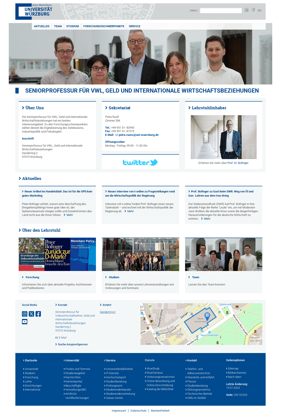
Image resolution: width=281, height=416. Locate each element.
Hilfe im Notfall (196, 398)
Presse (191, 382)
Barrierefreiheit (160, 410)
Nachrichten (72, 378)
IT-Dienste (111, 373)
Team (58, 26)
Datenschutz (138, 410)
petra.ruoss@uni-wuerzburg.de (139, 134)
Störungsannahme (198, 390)
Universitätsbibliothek (118, 369)
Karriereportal (73, 382)
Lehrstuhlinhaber (209, 107)
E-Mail (63, 337)
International (31, 390)
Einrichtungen (32, 386)
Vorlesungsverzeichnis (160, 377)
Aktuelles (41, 26)
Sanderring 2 (107, 312)
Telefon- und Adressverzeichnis (198, 371)
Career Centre (113, 398)
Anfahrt (107, 305)
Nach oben (233, 377)
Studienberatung (115, 382)
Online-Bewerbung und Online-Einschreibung (160, 383)
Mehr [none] (70, 215)
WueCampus (154, 373)
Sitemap (232, 369)
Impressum (119, 410)
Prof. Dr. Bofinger (237, 163)
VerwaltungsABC (75, 390)
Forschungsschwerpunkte (103, 26)
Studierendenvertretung (119, 394)
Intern (193, 10)
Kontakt (62, 305)
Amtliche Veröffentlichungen (76, 396)
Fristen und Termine (77, 369)
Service (134, 26)
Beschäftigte (72, 386)
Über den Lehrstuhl (41, 230)
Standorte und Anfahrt (200, 378)
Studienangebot (74, 373)
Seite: (229, 394)
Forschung (32, 277)
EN (259, 10)
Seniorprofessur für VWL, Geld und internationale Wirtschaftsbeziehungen (142, 90)
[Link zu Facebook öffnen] (39, 314)
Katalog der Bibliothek (159, 389)
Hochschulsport (115, 378)
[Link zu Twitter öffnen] (32, 314)
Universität (30, 369)
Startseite (30, 361)
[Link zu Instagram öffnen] (25, 314)
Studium (72, 26)
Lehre (27, 382)
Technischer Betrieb (199, 394)
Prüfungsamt (113, 386)
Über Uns (34, 107)
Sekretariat (119, 107)
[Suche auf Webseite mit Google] (221, 10)
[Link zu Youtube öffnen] (25, 322)
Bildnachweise (236, 373)
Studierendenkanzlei (117, 390)
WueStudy (152, 369)
